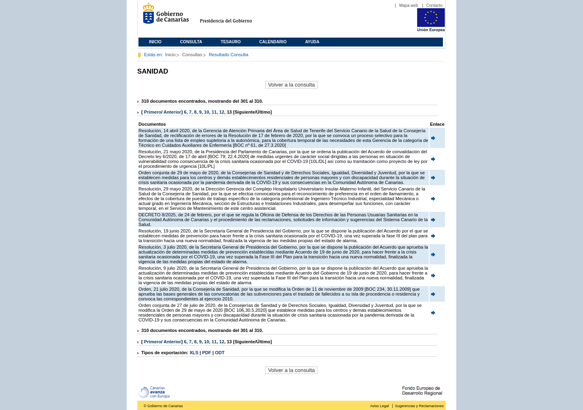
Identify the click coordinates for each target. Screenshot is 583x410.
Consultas (192, 54)
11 (214, 112)
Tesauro (230, 42)
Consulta (191, 42)
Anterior (172, 112)
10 (206, 112)
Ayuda (312, 42)
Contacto (434, 5)
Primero (152, 112)
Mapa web (408, 5)
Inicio (155, 42)
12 (221, 112)
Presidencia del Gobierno (233, 16)
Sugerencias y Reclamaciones (419, 406)
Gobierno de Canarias (163, 16)
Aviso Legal (379, 406)
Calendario (273, 42)
